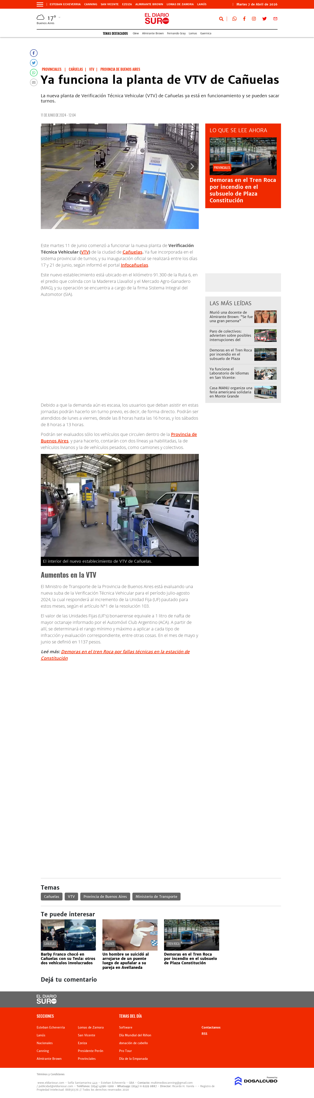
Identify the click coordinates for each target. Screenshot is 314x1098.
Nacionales (45, 1043)
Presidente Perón (90, 1051)
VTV (85, 252)
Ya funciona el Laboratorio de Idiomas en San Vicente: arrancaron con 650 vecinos (229, 377)
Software (125, 1027)
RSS (204, 1034)
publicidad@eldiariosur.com (56, 1086)
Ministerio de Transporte (156, 896)
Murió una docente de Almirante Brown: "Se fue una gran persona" (231, 316)
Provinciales (87, 1059)
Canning (90, 4)
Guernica (205, 33)
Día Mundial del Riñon (135, 1035)
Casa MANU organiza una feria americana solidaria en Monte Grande (231, 392)
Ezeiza (127, 4)
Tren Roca (173, 943)
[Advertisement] (161, 695)
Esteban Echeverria (65, 4)
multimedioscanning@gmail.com (172, 1082)
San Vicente (110, 4)
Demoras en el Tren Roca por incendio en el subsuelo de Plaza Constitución (243, 190)
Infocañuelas (134, 265)
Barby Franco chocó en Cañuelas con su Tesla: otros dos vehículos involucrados (68, 959)
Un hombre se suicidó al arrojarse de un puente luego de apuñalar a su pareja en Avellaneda (125, 961)
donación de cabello (133, 1043)
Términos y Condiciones (50, 1074)
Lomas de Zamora (180, 4)
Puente (110, 943)
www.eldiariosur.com (51, 1082)
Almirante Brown (149, 4)
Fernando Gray (176, 33)
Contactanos (211, 1027)
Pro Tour (125, 1051)
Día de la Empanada (133, 1059)
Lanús (201, 4)
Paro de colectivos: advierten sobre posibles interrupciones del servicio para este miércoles (230, 339)
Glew (136, 33)
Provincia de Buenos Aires (105, 896)
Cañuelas (132, 252)
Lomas (193, 33)
